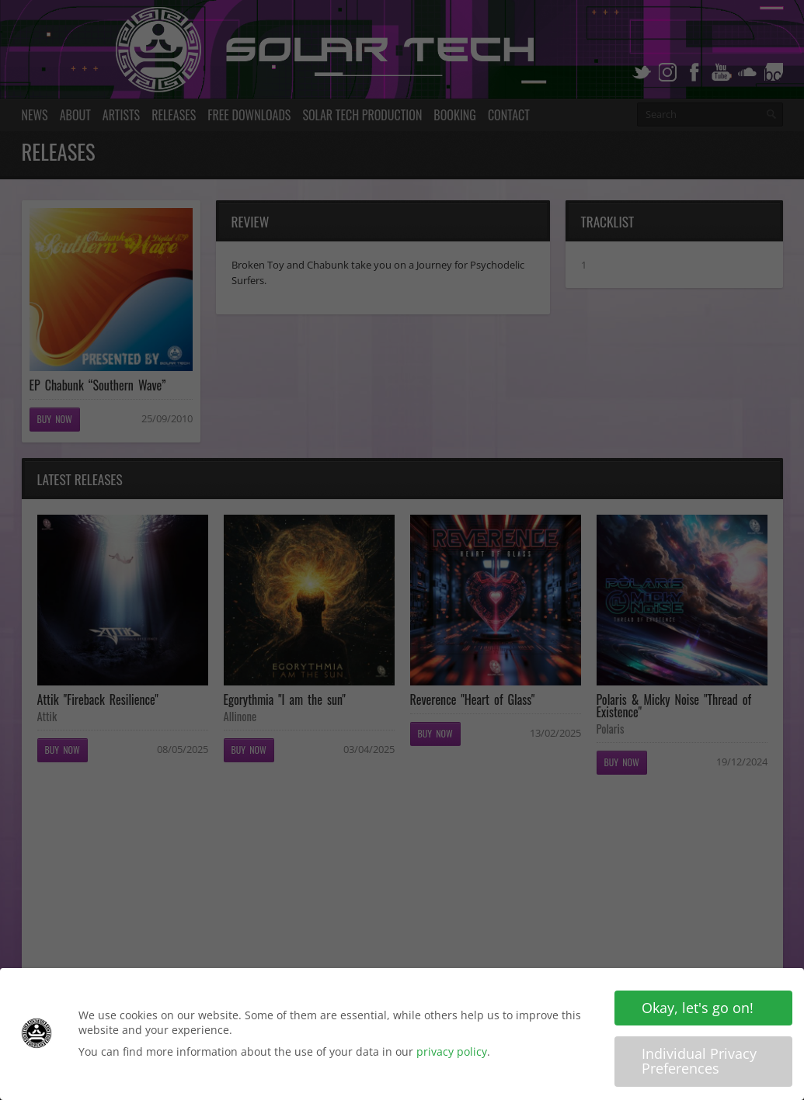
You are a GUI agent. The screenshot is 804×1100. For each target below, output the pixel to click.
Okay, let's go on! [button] (698, 1010)
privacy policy (451, 1053)
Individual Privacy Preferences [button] (699, 1063)
